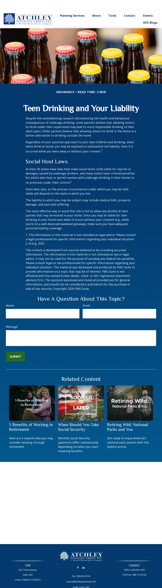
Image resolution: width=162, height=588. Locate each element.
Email (86, 296)
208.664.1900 (138, 560)
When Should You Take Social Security (78, 417)
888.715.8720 (139, 565)
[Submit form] (15, 347)
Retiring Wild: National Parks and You (127, 417)
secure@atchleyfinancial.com (81, 572)
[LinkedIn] (83, 558)
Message (12, 317)
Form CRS (84, 577)
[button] (72, 5)
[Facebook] (78, 558)
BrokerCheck (113, 583)
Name (10, 296)
